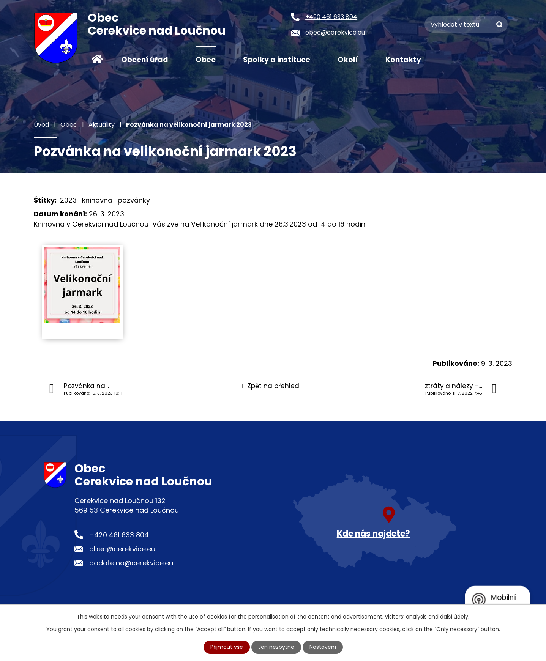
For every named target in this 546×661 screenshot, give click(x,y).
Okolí (348, 60)
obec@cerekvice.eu (122, 549)
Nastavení (322, 647)
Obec (206, 60)
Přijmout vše (226, 647)
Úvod (97, 59)
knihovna (97, 200)
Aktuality (101, 124)
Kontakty (403, 60)
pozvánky (134, 200)
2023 (68, 200)
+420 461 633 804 (119, 535)
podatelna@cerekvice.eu (131, 563)
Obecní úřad (144, 60)
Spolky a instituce (276, 60)
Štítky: (45, 200)
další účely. (454, 616)
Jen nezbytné (276, 647)
